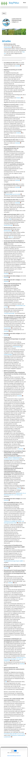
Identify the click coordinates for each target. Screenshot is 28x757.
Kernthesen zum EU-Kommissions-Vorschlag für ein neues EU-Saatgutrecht (15, 659)
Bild (6, 681)
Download (17, 65)
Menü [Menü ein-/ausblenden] (24, 2)
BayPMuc (14, 2)
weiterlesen (20, 448)
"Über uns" (10, 237)
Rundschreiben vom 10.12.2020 (13, 194)
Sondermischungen (8, 225)
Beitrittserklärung (8, 47)
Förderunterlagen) (8, 354)
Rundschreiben (7, 328)
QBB (10, 219)
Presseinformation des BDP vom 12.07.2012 (15, 733)
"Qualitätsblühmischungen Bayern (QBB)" (13, 561)
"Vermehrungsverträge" (9, 313)
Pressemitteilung (17, 346)
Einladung (18, 97)
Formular (19, 488)
